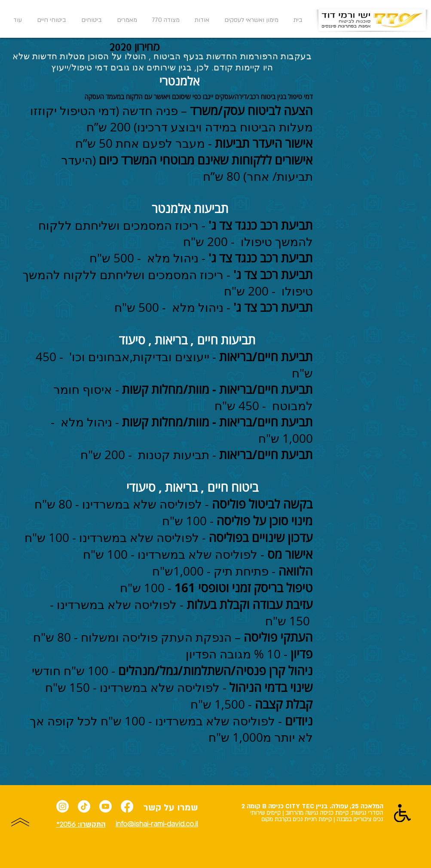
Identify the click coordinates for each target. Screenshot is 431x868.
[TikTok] (84, 806)
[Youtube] (105, 806)
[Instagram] (62, 806)
